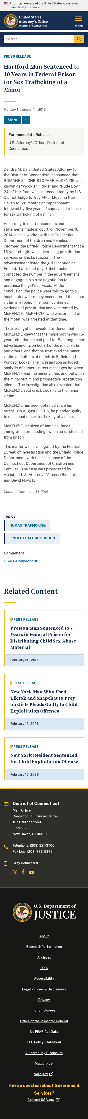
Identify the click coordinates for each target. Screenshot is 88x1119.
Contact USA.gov (44, 1100)
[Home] (26, 27)
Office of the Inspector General (44, 1021)
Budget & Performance (44, 947)
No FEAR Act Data (44, 1032)
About (44, 936)
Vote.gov (44, 1074)
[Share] (17, 120)
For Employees (44, 1010)
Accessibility (44, 978)
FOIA (44, 968)
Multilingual (44, 1063)
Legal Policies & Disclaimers (44, 989)
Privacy (44, 1000)
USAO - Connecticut (20, 561)
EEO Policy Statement (44, 1042)
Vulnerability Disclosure (44, 1053)
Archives (44, 957)
